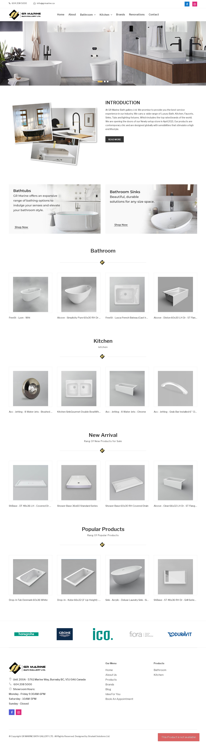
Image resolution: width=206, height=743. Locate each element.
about (72, 14)
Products (111, 679)
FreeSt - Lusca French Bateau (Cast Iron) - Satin (127, 317)
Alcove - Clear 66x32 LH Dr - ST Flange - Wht (175, 505)
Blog (108, 689)
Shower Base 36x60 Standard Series (77, 505)
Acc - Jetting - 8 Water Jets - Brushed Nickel (30, 411)
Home (60, 14)
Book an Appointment (119, 699)
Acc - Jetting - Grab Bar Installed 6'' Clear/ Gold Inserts (175, 411)
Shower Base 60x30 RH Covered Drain (126, 505)
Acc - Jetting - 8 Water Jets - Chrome (125, 411)
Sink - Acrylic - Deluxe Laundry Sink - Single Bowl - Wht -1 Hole (127, 600)
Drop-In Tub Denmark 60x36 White (28, 600)
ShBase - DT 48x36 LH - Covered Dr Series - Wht (30, 505)
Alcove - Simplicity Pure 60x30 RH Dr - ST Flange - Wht (79, 317)
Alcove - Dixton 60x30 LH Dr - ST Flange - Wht (175, 317)
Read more (114, 139)
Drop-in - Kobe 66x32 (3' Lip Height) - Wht (79, 600)
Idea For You (112, 694)
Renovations (137, 14)
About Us (111, 674)
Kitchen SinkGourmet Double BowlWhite (79, 411)
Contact (154, 14)
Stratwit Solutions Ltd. (99, 736)
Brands (120, 14)
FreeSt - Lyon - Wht (19, 317)
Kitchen (105, 14)
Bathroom (86, 14)
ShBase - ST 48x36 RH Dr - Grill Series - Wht (175, 600)
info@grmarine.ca (44, 3)
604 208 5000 (18, 3)
